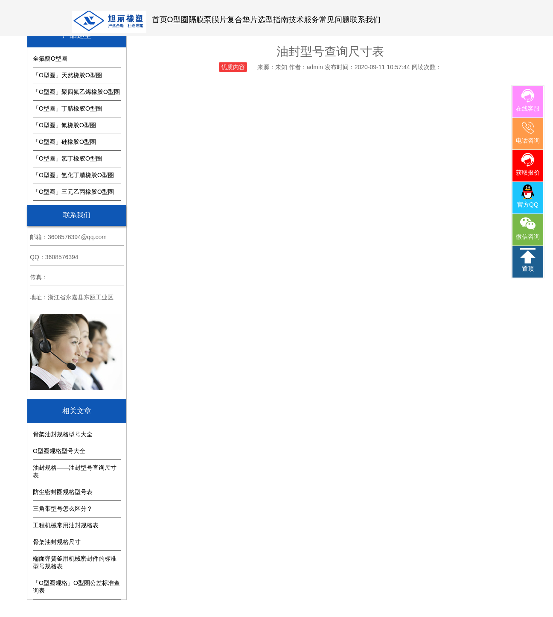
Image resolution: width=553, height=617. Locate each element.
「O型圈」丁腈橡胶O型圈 (67, 108)
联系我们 (365, 19)
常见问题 (334, 19)
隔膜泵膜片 (208, 19)
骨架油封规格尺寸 (57, 541)
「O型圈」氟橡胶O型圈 (64, 125)
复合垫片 (242, 19)
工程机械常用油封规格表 (66, 525)
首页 (159, 19)
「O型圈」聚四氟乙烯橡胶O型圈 (76, 91)
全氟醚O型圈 (50, 58)
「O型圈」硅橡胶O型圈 (64, 141)
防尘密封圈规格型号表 (63, 491)
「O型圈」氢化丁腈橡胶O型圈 (73, 175)
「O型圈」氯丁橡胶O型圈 (67, 158)
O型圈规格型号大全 (59, 450)
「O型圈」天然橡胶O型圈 (67, 75)
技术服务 (303, 19)
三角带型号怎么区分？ (63, 508)
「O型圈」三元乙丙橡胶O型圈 (73, 191)
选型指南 (273, 19)
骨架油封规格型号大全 (63, 434)
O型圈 (178, 19)
